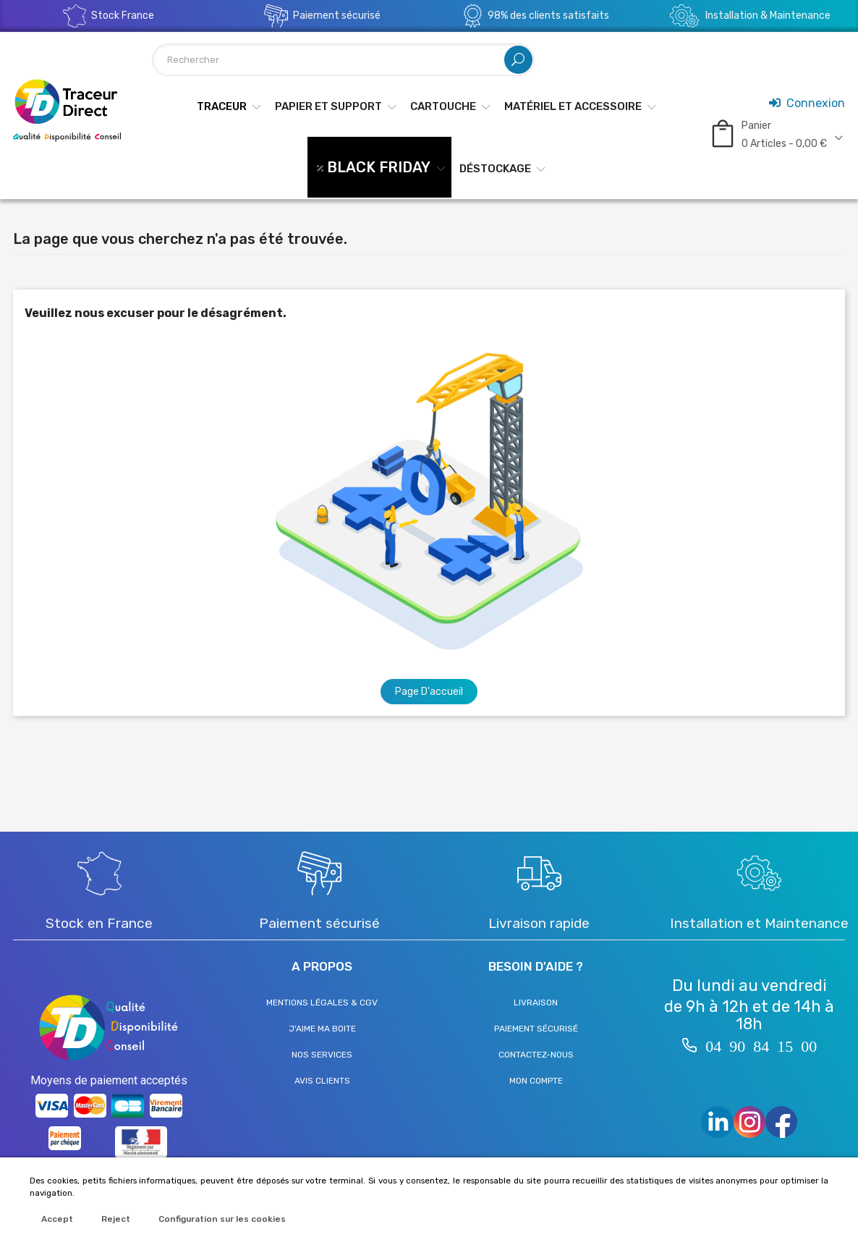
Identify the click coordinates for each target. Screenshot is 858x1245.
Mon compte (536, 1081)
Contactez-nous (536, 1055)
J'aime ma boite (322, 1029)
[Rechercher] (343, 59)
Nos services (322, 1055)
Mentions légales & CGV (322, 1002)
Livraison (536, 1002)
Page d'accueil (429, 691)
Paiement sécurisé (536, 1029)
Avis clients (322, 1081)
